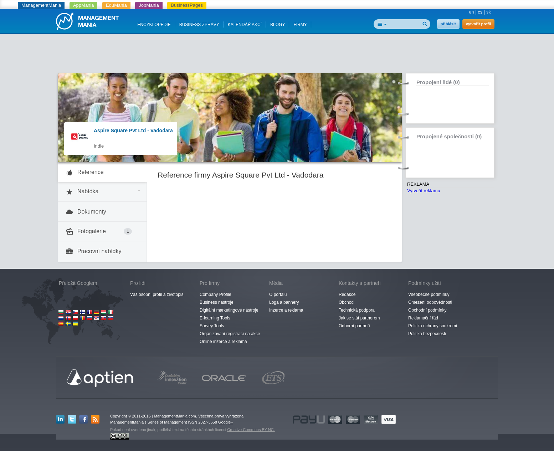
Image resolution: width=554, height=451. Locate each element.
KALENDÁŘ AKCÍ (245, 24)
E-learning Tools (215, 318)
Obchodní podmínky (427, 310)
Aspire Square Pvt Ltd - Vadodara (133, 130)
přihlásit (448, 24)
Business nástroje (217, 302)
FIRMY (300, 24)
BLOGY (277, 24)
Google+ (225, 422)
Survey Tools (212, 325)
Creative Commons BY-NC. (251, 429)
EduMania (116, 5)
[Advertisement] (277, 55)
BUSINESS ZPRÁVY (199, 24)
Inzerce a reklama (286, 310)
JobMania (149, 5)
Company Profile (215, 294)
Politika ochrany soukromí (432, 325)
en (471, 12)
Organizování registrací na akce (230, 333)
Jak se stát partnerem (359, 318)
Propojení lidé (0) (438, 82)
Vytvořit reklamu (423, 190)
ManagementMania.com (175, 416)
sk (488, 12)
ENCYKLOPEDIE (153, 24)
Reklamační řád (423, 318)
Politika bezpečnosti (427, 333)
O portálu (278, 294)
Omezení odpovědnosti (430, 302)
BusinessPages (187, 5)
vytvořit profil (478, 24)
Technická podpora (357, 310)
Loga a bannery (284, 302)
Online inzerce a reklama (223, 341)
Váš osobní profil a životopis (156, 294)
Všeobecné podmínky (428, 294)
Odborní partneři (354, 325)
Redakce (347, 294)
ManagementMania (41, 5)
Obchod (346, 302)
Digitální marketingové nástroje (229, 310)
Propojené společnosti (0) (449, 136)
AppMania (83, 5)
